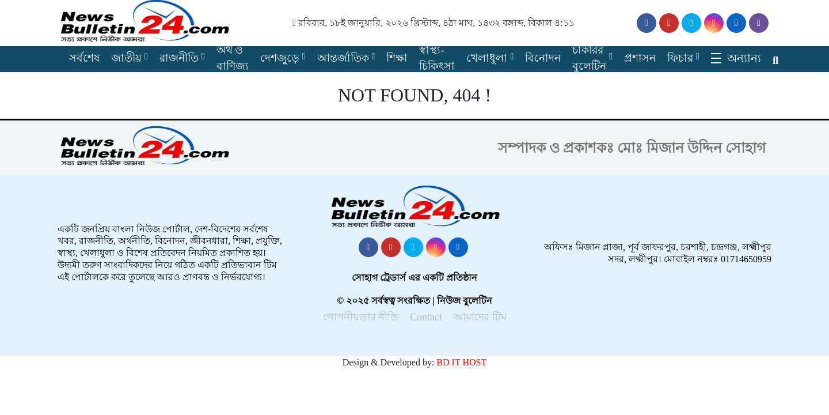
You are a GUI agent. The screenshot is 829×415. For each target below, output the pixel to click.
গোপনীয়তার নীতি (361, 317)
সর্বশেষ (84, 58)
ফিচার (680, 58)
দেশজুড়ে (279, 58)
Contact (426, 317)
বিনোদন (543, 58)
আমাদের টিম (480, 317)
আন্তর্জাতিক (343, 58)
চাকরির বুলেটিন (589, 58)
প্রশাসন (640, 58)
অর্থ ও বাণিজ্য (232, 58)
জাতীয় (126, 58)
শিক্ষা (397, 58)
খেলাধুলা (486, 58)
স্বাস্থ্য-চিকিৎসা (437, 58)
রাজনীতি (179, 58)
